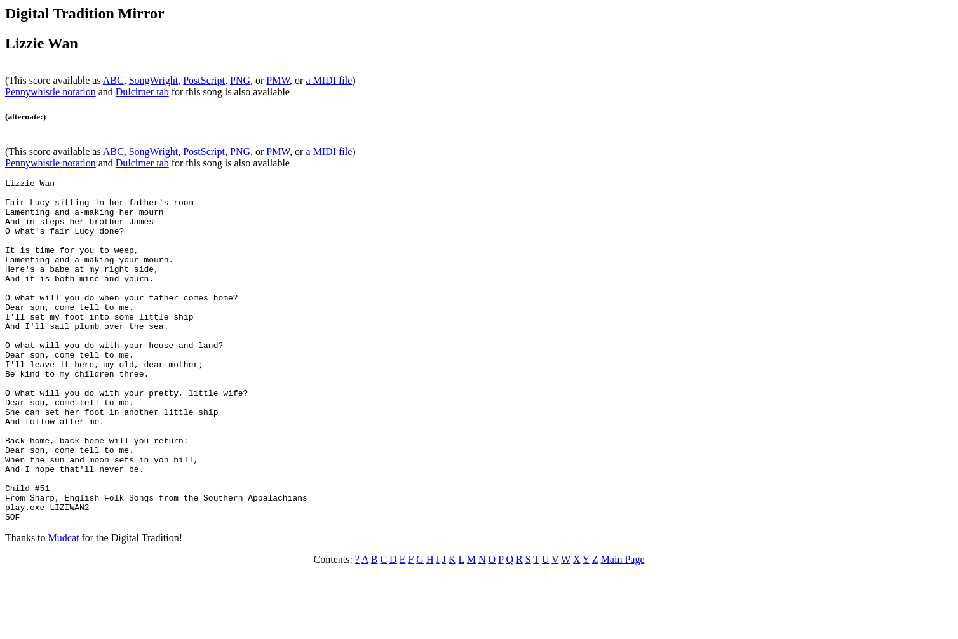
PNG (240, 80)
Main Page (623, 627)
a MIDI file (329, 80)
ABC (113, 80)
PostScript (204, 80)
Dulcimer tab (142, 91)
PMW (278, 80)
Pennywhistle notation (50, 91)
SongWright (154, 80)
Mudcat (63, 606)
